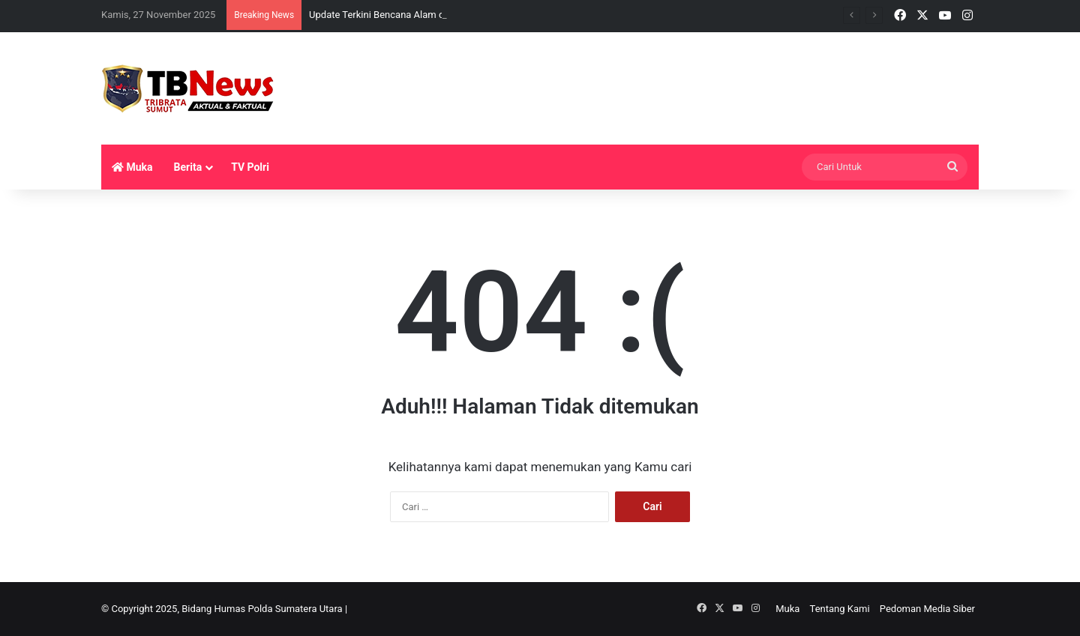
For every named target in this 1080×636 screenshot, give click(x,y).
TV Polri (250, 167)
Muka (132, 167)
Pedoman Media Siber (927, 608)
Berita (188, 167)
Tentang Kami (840, 608)
